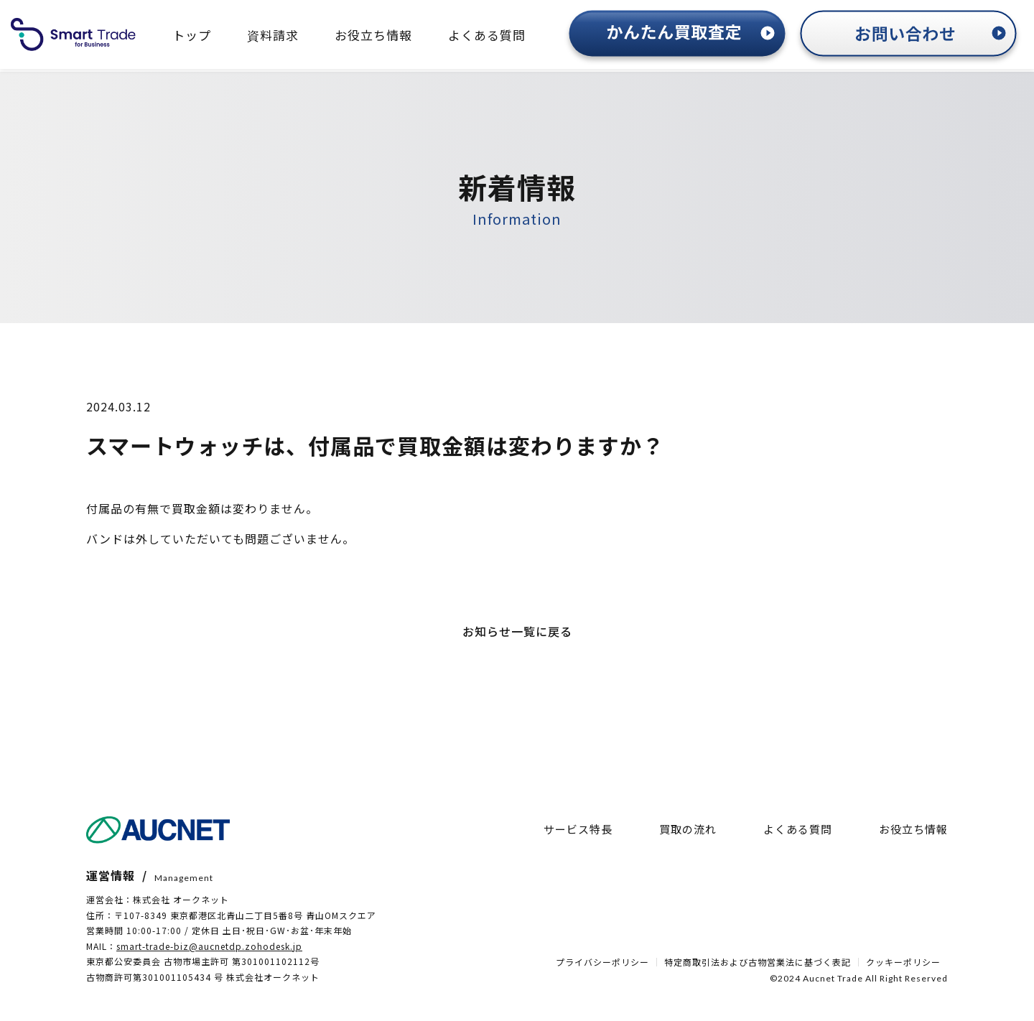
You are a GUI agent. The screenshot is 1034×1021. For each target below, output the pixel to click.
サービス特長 (578, 829)
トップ (191, 35)
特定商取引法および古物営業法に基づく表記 (757, 962)
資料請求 (273, 35)
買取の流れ (688, 829)
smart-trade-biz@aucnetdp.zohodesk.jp (209, 946)
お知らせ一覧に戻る (517, 631)
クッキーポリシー (903, 962)
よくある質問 (487, 35)
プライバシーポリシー (602, 962)
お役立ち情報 (373, 35)
